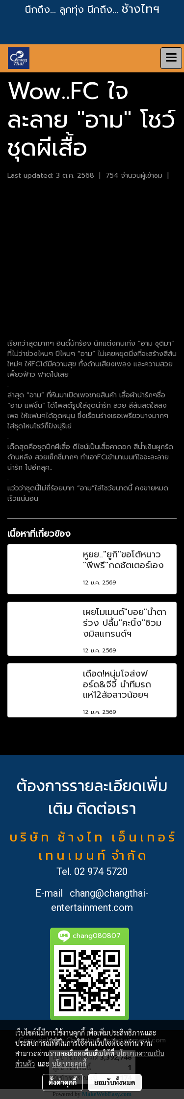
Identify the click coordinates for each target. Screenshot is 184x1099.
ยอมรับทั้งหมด (114, 1082)
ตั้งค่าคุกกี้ (63, 1082)
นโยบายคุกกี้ (69, 1063)
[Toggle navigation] (171, 58)
